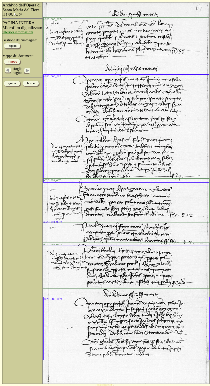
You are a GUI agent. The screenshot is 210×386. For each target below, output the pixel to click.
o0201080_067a (53, 19)
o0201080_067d (52, 221)
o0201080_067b (53, 76)
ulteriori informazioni (17, 32)
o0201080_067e (52, 244)
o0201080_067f (53, 298)
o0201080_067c (52, 180)
